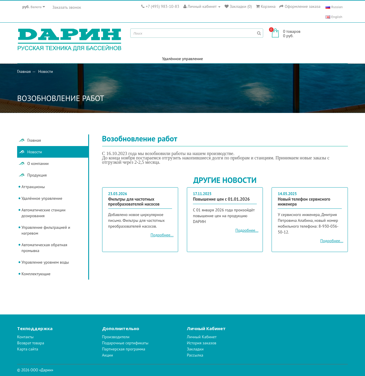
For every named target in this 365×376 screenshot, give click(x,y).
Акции (107, 355)
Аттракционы (33, 186)
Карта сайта (27, 349)
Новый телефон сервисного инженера (304, 202)
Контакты (25, 336)
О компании (38, 163)
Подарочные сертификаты (125, 343)
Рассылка (195, 355)
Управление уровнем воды (45, 262)
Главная (24, 71)
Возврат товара (30, 343)
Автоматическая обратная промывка (44, 247)
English (334, 17)
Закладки (195, 349)
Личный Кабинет (201, 336)
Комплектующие (35, 273)
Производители (116, 336)
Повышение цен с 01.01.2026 (221, 199)
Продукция (37, 175)
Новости (45, 71)
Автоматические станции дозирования (43, 212)
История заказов (201, 343)
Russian (334, 7)
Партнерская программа (123, 349)
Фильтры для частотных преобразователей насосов (134, 202)
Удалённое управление (182, 58)
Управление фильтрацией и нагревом (45, 230)
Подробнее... (162, 235)
